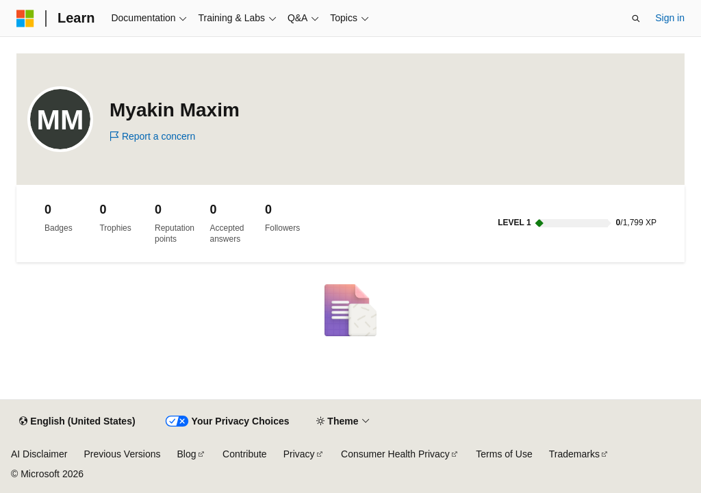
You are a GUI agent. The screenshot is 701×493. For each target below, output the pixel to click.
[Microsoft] (25, 18)
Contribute (244, 453)
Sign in (670, 17)
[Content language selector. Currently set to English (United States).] (77, 422)
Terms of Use (504, 453)
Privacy (299, 453)
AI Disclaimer (39, 453)
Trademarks (574, 453)
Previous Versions (122, 453)
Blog (186, 453)
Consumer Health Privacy (395, 453)
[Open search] (636, 18)
